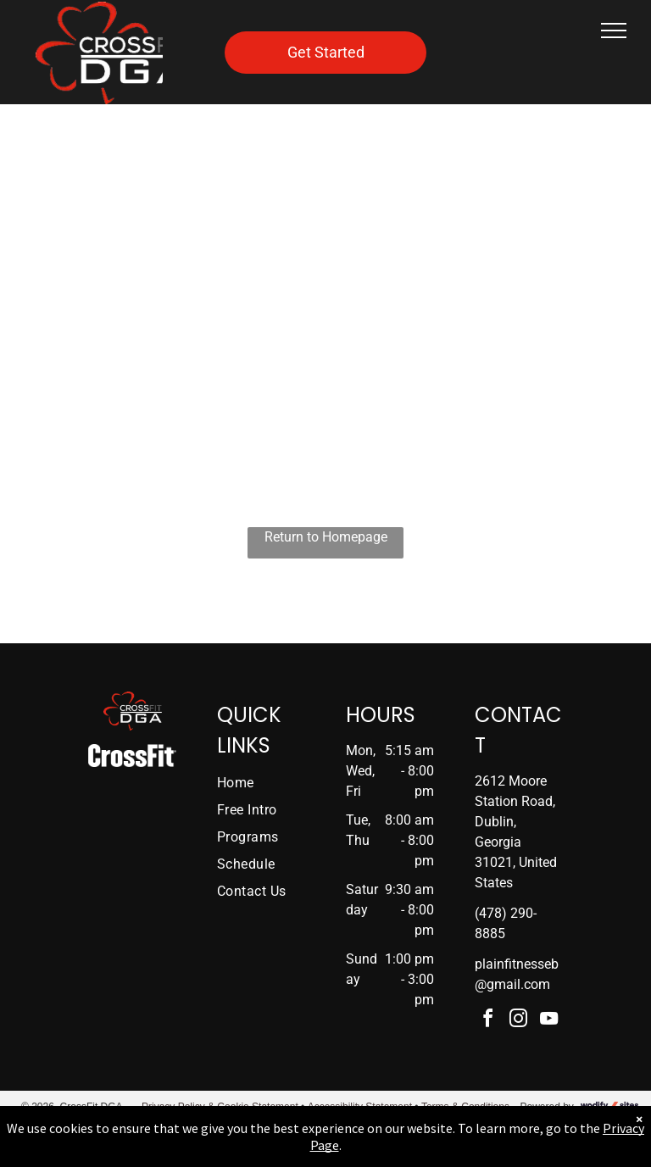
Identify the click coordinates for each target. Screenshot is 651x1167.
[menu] (614, 30)
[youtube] (549, 1020)
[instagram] (518, 1020)
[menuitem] (271, 783)
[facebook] (488, 1020)
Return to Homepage (325, 537)
